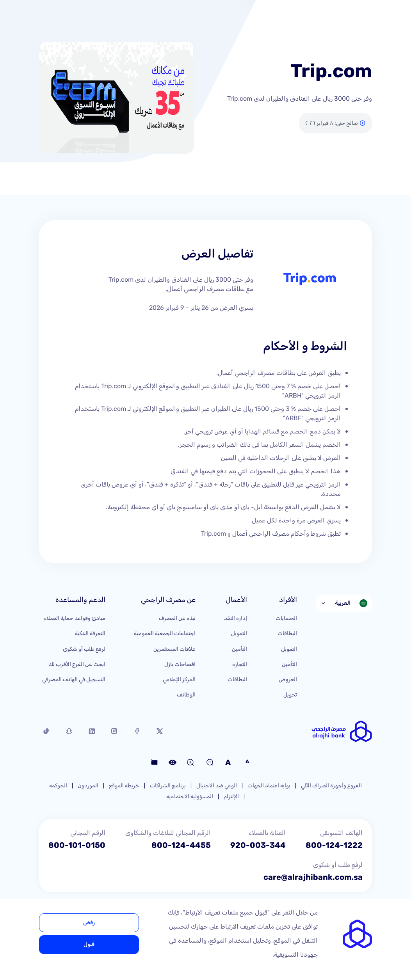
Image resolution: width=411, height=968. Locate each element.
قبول (89, 944)
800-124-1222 (334, 845)
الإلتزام (231, 796)
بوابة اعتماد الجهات (268, 785)
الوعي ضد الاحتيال (216, 785)
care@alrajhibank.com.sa (313, 877)
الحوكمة (58, 785)
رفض (89, 922)
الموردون (88, 785)
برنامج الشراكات (168, 785)
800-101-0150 (76, 845)
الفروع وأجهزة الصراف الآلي (331, 785)
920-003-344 (258, 845)
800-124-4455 (181, 845)
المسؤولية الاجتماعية (189, 796)
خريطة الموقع (124, 785)
